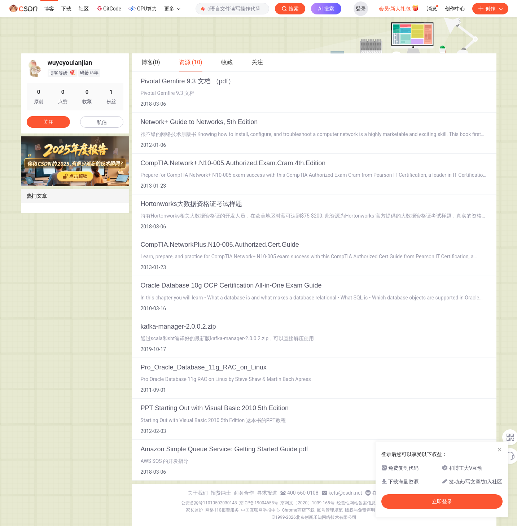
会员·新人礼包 (399, 8)
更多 (172, 9)
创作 (490, 9)
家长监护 (194, 510)
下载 (66, 9)
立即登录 (442, 501)
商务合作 (244, 493)
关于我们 (198, 493)
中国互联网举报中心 (260, 510)
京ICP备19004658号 (259, 502)
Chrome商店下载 (298, 510)
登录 (361, 9)
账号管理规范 (330, 510)
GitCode (108, 8)
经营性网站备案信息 (356, 502)
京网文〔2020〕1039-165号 (307, 502)
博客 (49, 9)
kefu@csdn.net (345, 493)
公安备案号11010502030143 (209, 502)
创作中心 (455, 9)
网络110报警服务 (221, 510)
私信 (102, 122)
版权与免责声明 (360, 510)
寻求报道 (267, 493)
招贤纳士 (221, 493)
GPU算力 (142, 8)
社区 (84, 9)
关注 (48, 122)
